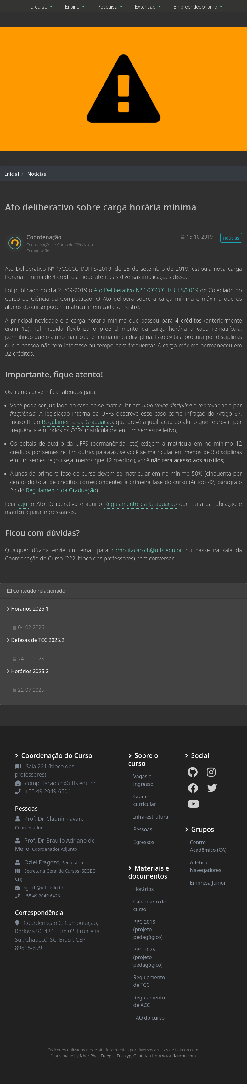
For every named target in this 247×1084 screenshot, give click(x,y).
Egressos (143, 841)
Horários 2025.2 (29, 671)
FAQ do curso (149, 1017)
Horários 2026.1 (29, 608)
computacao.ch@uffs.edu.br (147, 550)
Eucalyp (124, 1055)
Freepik (108, 1055)
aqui (23, 503)
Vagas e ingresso (143, 780)
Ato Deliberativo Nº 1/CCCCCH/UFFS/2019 (146, 290)
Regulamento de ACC (149, 1001)
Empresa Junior (208, 882)
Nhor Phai (89, 1055)
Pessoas (142, 829)
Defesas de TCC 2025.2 (37, 640)
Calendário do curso (149, 905)
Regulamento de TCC (149, 981)
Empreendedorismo (196, 7)
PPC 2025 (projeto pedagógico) (148, 957)
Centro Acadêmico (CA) (208, 846)
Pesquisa (108, 7)
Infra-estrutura (150, 816)
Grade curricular (144, 800)
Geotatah (142, 1055)
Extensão (146, 7)
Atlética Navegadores (206, 866)
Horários (143, 889)
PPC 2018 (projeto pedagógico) (148, 929)
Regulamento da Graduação (77, 421)
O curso (39, 7)
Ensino (73, 7)
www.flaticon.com (179, 1055)
